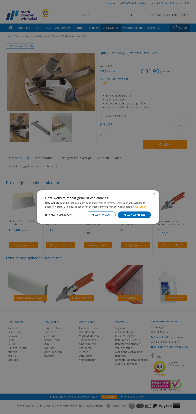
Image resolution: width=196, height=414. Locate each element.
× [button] (154, 194)
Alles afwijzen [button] (101, 214)
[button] (59, 214)
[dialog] (98, 207)
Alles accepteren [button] (134, 214)
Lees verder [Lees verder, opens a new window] (139, 206)
